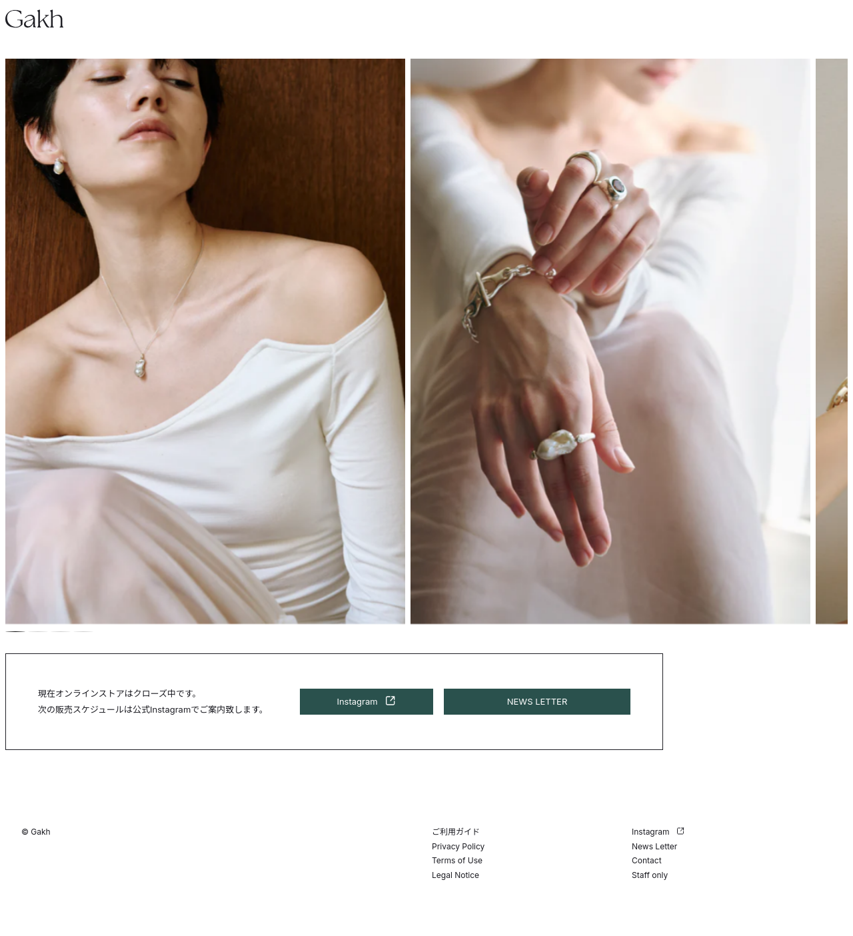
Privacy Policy (458, 846)
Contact (647, 860)
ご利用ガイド (456, 832)
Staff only (650, 875)
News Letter (654, 846)
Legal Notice (455, 875)
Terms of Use (457, 860)
